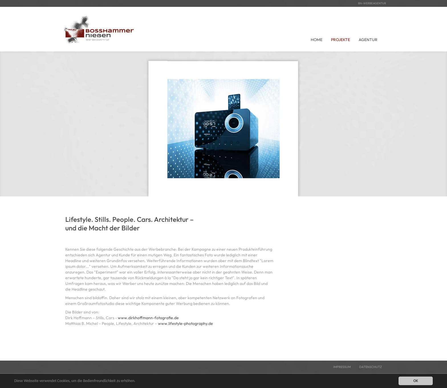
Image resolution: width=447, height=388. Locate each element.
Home (316, 39)
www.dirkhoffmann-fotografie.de (148, 317)
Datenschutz (370, 367)
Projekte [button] (340, 39)
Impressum (342, 367)
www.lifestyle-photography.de (185, 323)
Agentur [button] (368, 39)
